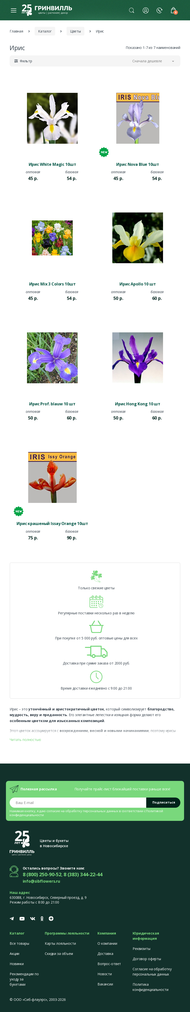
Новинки (17, 963)
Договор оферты (147, 958)
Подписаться (163, 802)
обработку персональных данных (91, 811)
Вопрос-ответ (109, 963)
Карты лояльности (60, 943)
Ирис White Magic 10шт (52, 164)
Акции (14, 953)
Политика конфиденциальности (150, 987)
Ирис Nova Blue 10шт (137, 164)
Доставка (105, 953)
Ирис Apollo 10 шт (137, 284)
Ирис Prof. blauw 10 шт (52, 404)
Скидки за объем (59, 953)
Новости (104, 974)
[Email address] (78, 803)
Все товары (19, 943)
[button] (131, 10)
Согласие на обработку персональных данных (152, 972)
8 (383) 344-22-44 (83, 874)
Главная (16, 31)
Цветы (75, 31)
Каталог (45, 31)
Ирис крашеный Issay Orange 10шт (52, 523)
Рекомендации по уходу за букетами (24, 979)
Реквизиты (141, 948)
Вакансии (105, 984)
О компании (107, 943)
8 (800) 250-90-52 (42, 874)
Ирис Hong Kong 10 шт (137, 404)
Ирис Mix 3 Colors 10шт (52, 284)
